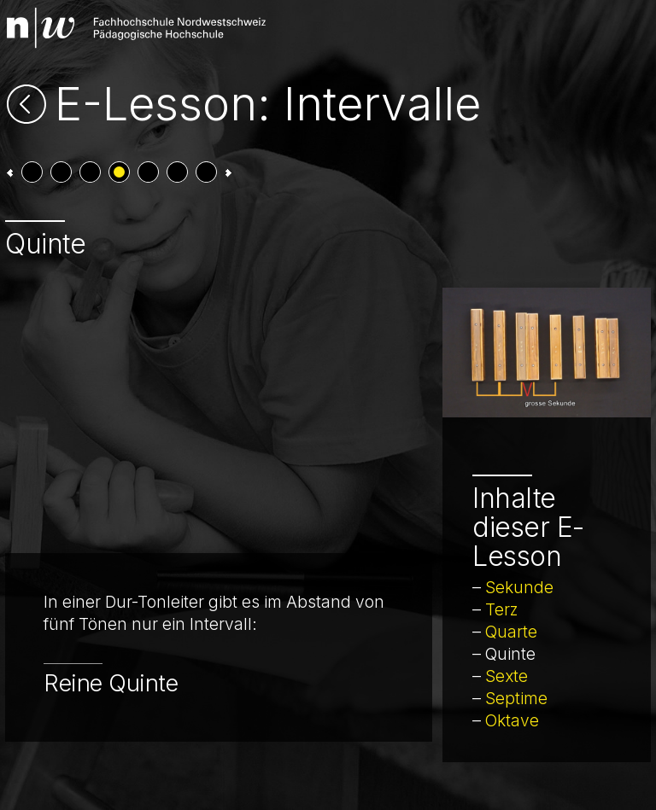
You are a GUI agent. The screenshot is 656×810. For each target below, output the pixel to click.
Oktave (512, 720)
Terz (501, 609)
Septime (516, 698)
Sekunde (519, 587)
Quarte (511, 631)
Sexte (506, 676)
